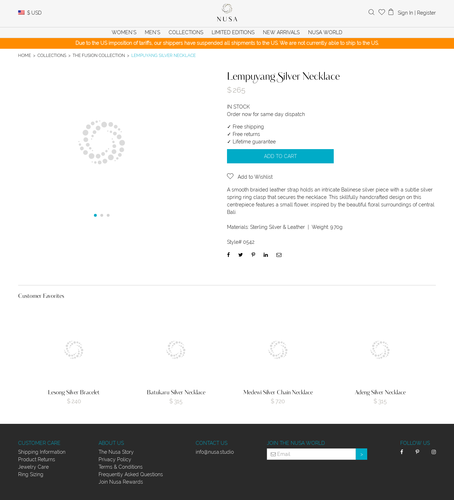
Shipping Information (41, 452)
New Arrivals (281, 32)
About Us (111, 443)
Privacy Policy (115, 459)
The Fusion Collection (99, 55)
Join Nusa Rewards (121, 482)
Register (426, 13)
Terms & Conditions (121, 467)
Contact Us (211, 443)
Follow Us (415, 443)
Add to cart (280, 156)
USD (34, 13)
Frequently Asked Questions (131, 474)
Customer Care (39, 443)
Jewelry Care (33, 467)
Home (24, 55)
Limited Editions (233, 32)
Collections (51, 55)
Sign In (405, 13)
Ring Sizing (30, 474)
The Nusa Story (116, 452)
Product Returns (36, 459)
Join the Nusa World (296, 443)
